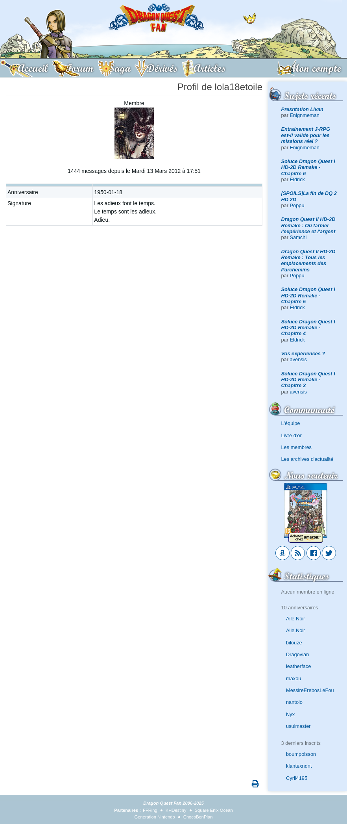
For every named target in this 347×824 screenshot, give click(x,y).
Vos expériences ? (303, 353)
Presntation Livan (302, 109)
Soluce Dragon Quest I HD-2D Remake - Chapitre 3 (308, 380)
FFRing (150, 810)
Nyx (290, 714)
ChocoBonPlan (198, 817)
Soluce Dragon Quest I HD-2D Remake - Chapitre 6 (308, 167)
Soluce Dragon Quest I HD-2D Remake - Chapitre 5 (308, 295)
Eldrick (297, 179)
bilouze (294, 643)
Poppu (297, 205)
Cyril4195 (296, 778)
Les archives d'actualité (307, 459)
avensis (298, 359)
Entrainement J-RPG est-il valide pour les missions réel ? (305, 135)
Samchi (298, 237)
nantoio (294, 702)
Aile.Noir (295, 630)
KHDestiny (176, 810)
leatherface (298, 666)
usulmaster (298, 726)
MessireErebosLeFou (310, 690)
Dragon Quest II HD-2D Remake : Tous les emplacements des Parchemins (308, 261)
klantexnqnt (299, 766)
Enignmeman (304, 115)
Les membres (296, 447)
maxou (293, 678)
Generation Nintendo (155, 817)
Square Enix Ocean (214, 810)
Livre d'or (291, 435)
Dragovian (297, 654)
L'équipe (290, 423)
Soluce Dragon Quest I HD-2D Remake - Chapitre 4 (308, 328)
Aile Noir (295, 619)
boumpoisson (301, 754)
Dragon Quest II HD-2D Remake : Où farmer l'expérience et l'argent (308, 225)
